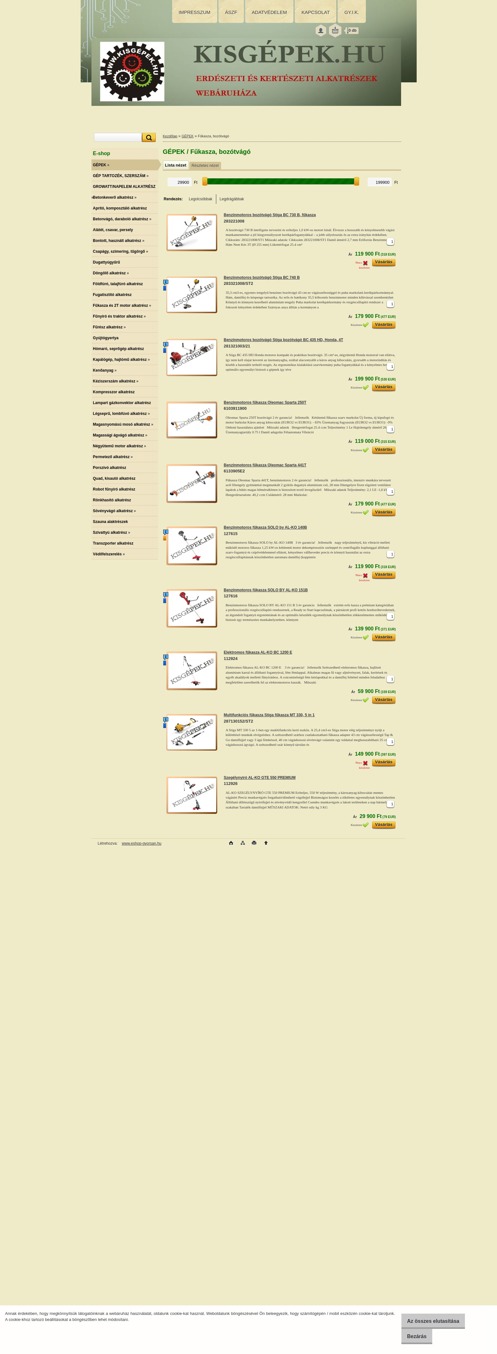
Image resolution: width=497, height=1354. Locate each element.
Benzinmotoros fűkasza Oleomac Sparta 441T (265, 465)
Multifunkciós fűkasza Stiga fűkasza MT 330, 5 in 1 (269, 715)
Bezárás (411, 1336)
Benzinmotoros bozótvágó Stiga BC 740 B (262, 277)
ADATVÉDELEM (269, 12)
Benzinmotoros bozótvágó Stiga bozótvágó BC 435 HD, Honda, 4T (283, 340)
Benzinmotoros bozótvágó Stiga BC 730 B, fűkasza (270, 215)
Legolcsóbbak (200, 199)
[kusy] (390, 241)
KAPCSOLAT (315, 12)
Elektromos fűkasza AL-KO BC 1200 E (258, 652)
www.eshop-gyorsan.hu (142, 843)
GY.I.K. (351, 12)
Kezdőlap (170, 136)
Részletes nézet (204, 165)
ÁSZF (231, 12)
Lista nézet (175, 165)
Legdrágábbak (232, 199)
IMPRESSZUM (195, 12)
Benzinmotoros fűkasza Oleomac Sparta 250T (265, 402)
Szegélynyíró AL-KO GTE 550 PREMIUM (260, 777)
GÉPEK (188, 136)
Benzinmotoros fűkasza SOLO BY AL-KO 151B (266, 590)
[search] (148, 137)
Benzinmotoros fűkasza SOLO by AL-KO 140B (265, 527)
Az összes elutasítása (428, 1321)
